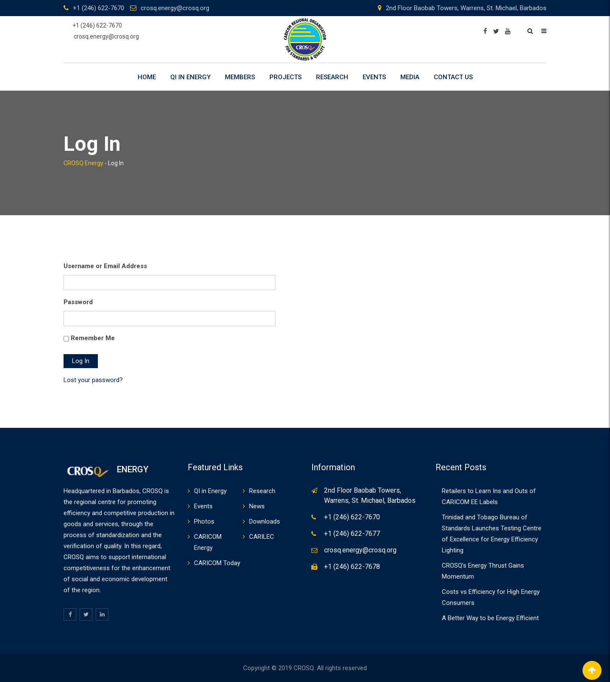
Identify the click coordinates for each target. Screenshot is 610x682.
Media (409, 77)
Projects (285, 77)
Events (374, 77)
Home (147, 77)
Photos (204, 521)
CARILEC (261, 537)
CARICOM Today (217, 563)
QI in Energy (190, 77)
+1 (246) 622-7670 (98, 8)
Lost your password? (93, 380)
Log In (80, 361)
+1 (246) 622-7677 (352, 534)
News (257, 506)
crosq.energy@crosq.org (175, 8)
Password (78, 302)
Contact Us (453, 77)
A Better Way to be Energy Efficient (490, 618)
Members (240, 77)
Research (332, 77)
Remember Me (93, 338)
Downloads (264, 521)
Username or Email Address (105, 266)
